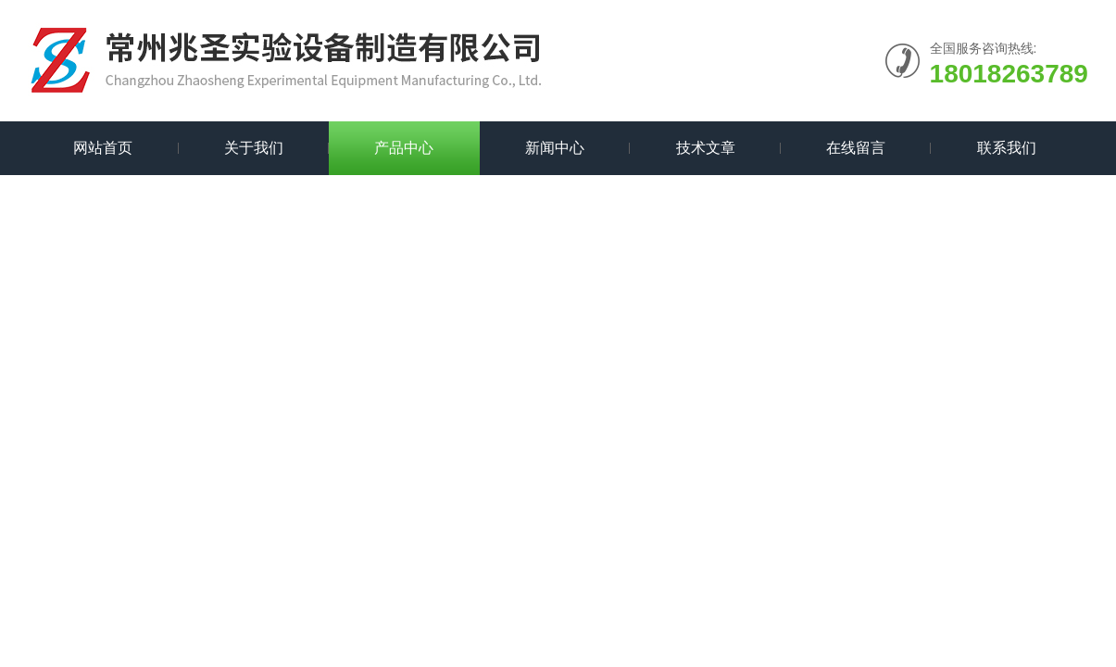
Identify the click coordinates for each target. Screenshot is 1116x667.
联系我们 (1006, 148)
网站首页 (102, 148)
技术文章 (705, 148)
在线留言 (855, 148)
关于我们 (253, 148)
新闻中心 (554, 148)
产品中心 (403, 148)
